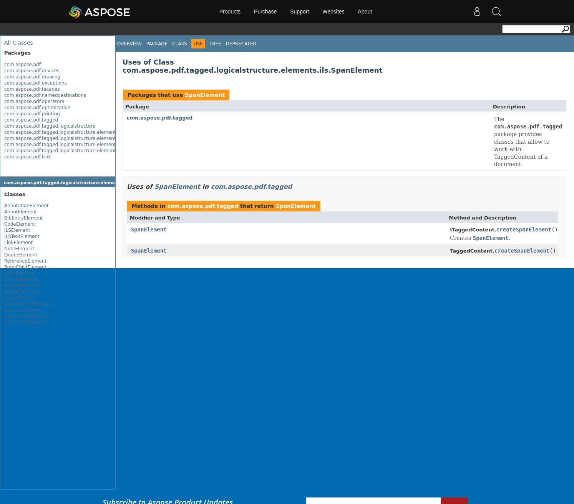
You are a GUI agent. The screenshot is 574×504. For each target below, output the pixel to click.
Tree (215, 44)
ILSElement (17, 230)
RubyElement (19, 273)
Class (179, 44)
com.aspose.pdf (22, 64)
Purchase (265, 11)
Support (299, 11)
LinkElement (18, 242)
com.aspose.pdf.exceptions (35, 83)
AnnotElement (20, 212)
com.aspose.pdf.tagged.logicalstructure (49, 126)
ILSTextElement (22, 236)
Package (157, 44)
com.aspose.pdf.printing (32, 113)
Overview (129, 44)
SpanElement (19, 298)
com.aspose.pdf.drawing (32, 77)
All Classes (18, 43)
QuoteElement (20, 255)
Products (230, 11)
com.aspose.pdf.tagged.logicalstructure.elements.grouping (72, 144)
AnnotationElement (26, 205)
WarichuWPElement (26, 316)
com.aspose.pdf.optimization (37, 107)
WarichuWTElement (26, 322)
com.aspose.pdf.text (27, 157)
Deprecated (241, 44)
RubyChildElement (25, 267)
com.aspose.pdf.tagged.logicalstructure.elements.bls (65, 138)
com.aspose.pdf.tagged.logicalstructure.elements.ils (64, 150)
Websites (333, 11)
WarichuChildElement (28, 304)
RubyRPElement (22, 285)
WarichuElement (23, 310)
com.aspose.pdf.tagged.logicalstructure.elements (61, 132)
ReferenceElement (25, 261)
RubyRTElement (22, 291)
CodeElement (19, 224)
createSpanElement (523, 229)
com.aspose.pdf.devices (32, 70)
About (365, 11)
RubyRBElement (22, 279)
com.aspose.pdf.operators (34, 101)
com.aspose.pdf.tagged (31, 120)
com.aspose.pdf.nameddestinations (45, 95)
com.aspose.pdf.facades (32, 89)
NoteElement (19, 248)
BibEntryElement (23, 218)
